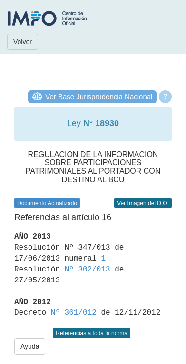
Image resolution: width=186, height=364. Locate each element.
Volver (22, 42)
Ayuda (29, 346)
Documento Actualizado (47, 203)
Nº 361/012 (74, 312)
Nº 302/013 (87, 269)
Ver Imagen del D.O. (143, 203)
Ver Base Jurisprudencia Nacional (98, 97)
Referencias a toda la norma (91, 333)
